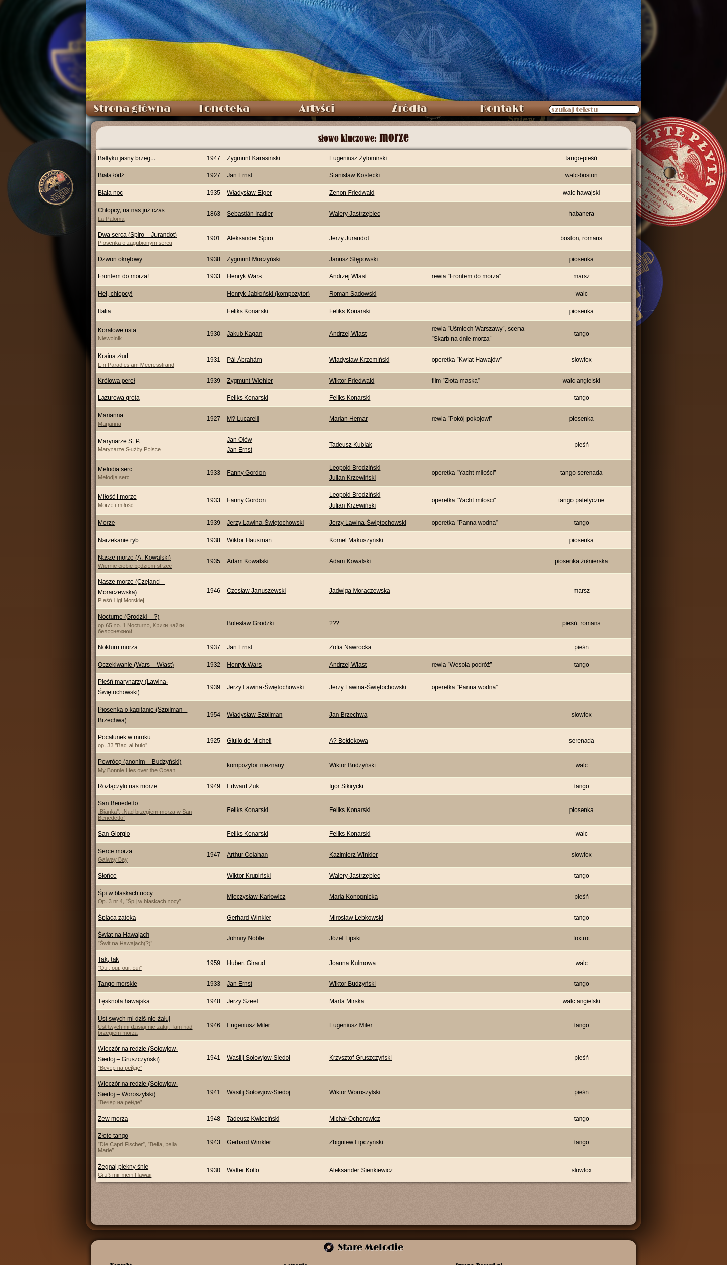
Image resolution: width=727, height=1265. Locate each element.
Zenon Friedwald (351, 192)
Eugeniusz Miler (248, 1025)
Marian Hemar (348, 418)
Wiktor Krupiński (249, 875)
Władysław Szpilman (254, 714)
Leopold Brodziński (354, 467)
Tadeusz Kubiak (350, 444)
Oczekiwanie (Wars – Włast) (136, 664)
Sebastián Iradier (250, 213)
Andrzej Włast (348, 276)
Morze (106, 522)
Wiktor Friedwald (351, 380)
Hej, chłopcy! (115, 293)
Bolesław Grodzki (250, 623)
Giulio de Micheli (249, 740)
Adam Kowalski (247, 561)
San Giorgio (114, 833)
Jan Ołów (239, 439)
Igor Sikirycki (346, 786)
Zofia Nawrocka (350, 647)
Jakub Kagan (244, 333)
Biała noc (110, 192)
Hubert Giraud (246, 963)
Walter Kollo (243, 1170)
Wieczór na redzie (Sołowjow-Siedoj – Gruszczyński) (145, 1058)
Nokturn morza (118, 647)
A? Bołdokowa (348, 740)
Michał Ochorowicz (354, 1118)
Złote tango (145, 1142)
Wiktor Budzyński (352, 765)
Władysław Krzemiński (359, 359)
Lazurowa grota (119, 397)
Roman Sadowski (352, 293)
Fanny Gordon (246, 472)
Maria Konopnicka (353, 896)
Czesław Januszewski (256, 590)
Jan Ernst (239, 175)
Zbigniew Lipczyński (356, 1142)
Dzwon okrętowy (120, 259)
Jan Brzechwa (348, 714)
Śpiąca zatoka (117, 917)
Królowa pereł (116, 380)
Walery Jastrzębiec (354, 213)
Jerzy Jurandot (349, 238)
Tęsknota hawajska (124, 1001)
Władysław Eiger (249, 192)
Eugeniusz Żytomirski (358, 158)
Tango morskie (117, 983)
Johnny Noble (245, 938)
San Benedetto (145, 810)
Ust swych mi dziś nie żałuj (145, 1025)
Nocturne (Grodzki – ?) (145, 623)
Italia (104, 311)
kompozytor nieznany (255, 765)
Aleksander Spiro (250, 238)
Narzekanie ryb (118, 540)
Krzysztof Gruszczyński (360, 1057)
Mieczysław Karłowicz (256, 896)
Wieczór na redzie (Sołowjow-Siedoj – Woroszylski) (145, 1092)
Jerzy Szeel (242, 1001)
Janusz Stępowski (353, 259)
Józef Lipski (345, 938)
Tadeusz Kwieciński (253, 1118)
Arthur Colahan (247, 854)
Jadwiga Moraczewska (359, 590)
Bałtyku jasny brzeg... (126, 158)
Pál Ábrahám (244, 359)
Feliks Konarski (247, 311)
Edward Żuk (243, 786)
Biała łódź (111, 175)
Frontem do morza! (123, 276)
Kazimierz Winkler (353, 854)
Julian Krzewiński (352, 477)
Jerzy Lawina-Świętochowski (265, 522)
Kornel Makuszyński (356, 540)
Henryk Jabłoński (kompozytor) (268, 293)
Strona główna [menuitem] (132, 109)
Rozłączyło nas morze (127, 786)
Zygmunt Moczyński (253, 259)
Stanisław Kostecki (354, 175)
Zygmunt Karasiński (253, 158)
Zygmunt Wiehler (250, 380)
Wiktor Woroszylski (354, 1092)
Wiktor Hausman (249, 540)
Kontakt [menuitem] (502, 109)
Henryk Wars (244, 276)
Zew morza (113, 1118)
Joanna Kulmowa (352, 963)
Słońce (107, 875)
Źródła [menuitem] (409, 109)
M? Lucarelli (243, 418)
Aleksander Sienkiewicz (361, 1170)
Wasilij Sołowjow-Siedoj (258, 1057)
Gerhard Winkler (249, 917)
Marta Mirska (346, 1001)
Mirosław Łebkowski (356, 917)
